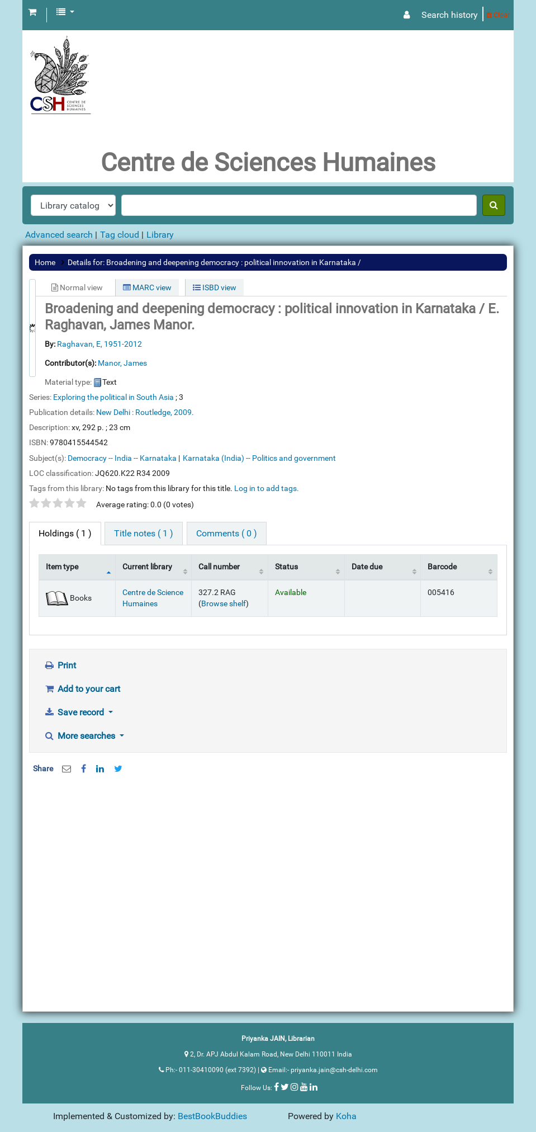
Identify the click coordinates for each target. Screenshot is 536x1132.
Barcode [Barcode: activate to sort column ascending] (442, 567)
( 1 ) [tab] (65, 533)
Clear (498, 15)
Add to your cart (82, 688)
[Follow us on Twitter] (285, 1086)
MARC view (147, 287)
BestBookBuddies (212, 1116)
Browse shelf (223, 604)
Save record (75, 712)
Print (60, 665)
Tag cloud (119, 234)
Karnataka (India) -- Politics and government (259, 458)
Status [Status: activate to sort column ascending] (286, 567)
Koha (346, 1116)
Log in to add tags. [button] (266, 488)
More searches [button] (80, 735)
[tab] (144, 533)
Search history (449, 15)
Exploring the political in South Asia (113, 397)
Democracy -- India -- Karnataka (122, 458)
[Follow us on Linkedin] (313, 1086)
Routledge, (153, 412)
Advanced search (59, 234)
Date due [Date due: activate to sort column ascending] (367, 567)
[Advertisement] (268, 872)
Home (45, 262)
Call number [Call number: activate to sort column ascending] (219, 567)
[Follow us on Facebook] (276, 1086)
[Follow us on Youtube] (304, 1086)
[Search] (493, 205)
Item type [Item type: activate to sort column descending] (62, 567)
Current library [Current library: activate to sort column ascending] (147, 567)
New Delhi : (115, 412)
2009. (184, 412)
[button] (32, 12)
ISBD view (214, 287)
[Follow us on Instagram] (294, 1086)
